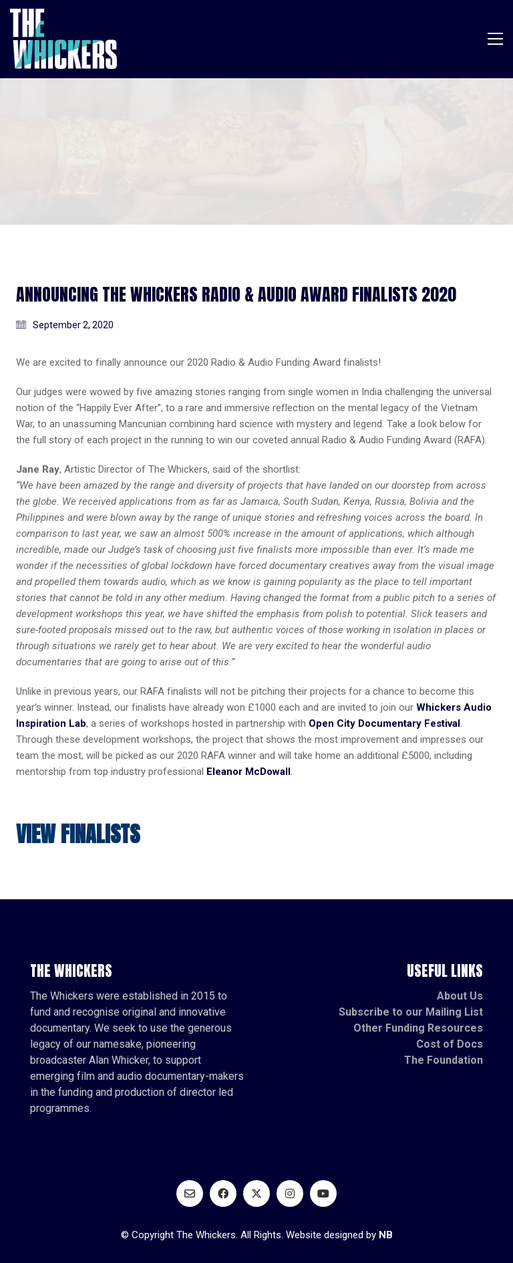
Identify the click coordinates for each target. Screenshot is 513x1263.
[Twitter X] (256, 1193)
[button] (495, 38)
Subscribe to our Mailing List (411, 1012)
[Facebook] (223, 1193)
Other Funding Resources (418, 1028)
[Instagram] (290, 1193)
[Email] (189, 1193)
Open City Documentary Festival (384, 723)
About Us (460, 996)
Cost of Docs (449, 1044)
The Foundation (443, 1060)
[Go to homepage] (63, 39)
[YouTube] (323, 1193)
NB (386, 1235)
